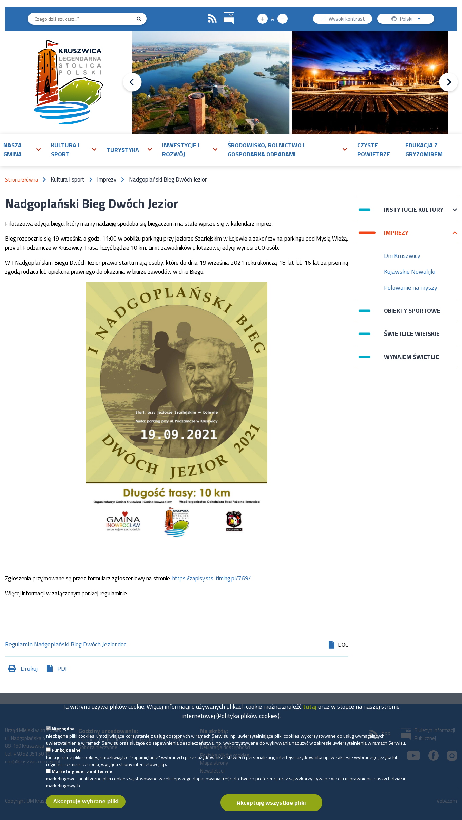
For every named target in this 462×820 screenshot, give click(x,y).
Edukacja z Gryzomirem (424, 149)
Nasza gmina (12, 149)
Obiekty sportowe (412, 310)
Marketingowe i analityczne (82, 776)
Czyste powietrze (373, 149)
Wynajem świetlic (411, 356)
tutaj (310, 711)
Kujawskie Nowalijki (409, 271)
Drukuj (29, 668)
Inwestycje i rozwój (180, 149)
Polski (411, 19)
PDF (63, 668)
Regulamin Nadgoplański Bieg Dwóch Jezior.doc (65, 644)
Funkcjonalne (66, 755)
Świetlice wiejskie (412, 333)
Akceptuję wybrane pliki (86, 806)
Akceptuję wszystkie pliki (271, 807)
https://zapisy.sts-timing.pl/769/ (211, 578)
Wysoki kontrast (347, 19)
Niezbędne (63, 733)
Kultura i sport (65, 149)
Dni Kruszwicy (402, 255)
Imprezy (396, 236)
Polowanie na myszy (410, 287)
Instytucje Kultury (413, 213)
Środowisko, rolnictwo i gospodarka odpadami (266, 149)
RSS (212, 18)
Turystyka (123, 149)
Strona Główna (21, 180)
